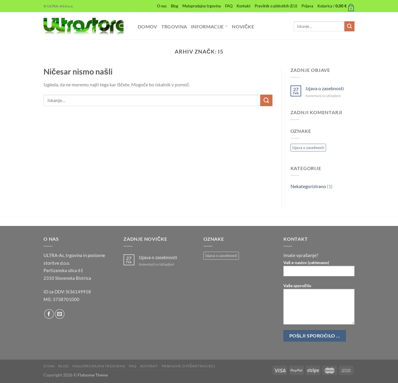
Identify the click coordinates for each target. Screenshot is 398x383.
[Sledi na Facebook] (49, 314)
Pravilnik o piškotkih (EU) (276, 6)
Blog (174, 6)
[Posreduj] (349, 26)
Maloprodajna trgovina (201, 6)
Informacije (209, 26)
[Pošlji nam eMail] (60, 314)
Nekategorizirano (308, 186)
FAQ (228, 6)
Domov (147, 26)
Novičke (243, 26)
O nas (162, 6)
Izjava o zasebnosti (325, 88)
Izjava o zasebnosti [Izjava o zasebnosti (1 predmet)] (308, 147)
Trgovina (174, 26)
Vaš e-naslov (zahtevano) (318, 270)
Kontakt (244, 6)
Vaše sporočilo (318, 306)
